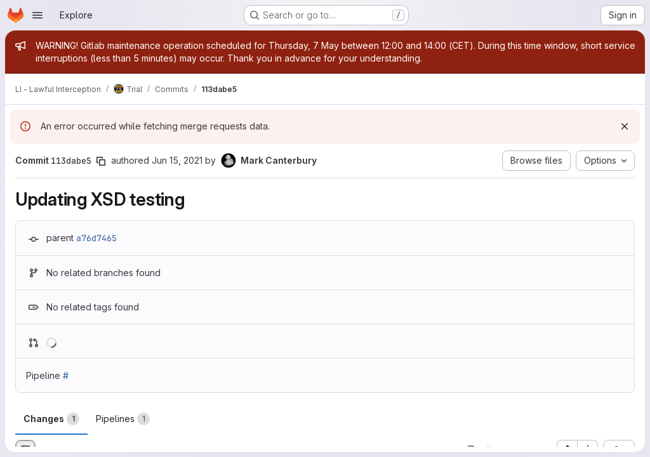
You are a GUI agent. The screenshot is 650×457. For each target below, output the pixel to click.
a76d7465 (96, 238)
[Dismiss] (624, 126)
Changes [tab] (51, 419)
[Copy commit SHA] (101, 161)
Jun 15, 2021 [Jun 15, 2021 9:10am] (177, 160)
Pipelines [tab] (123, 419)
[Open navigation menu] (37, 15)
